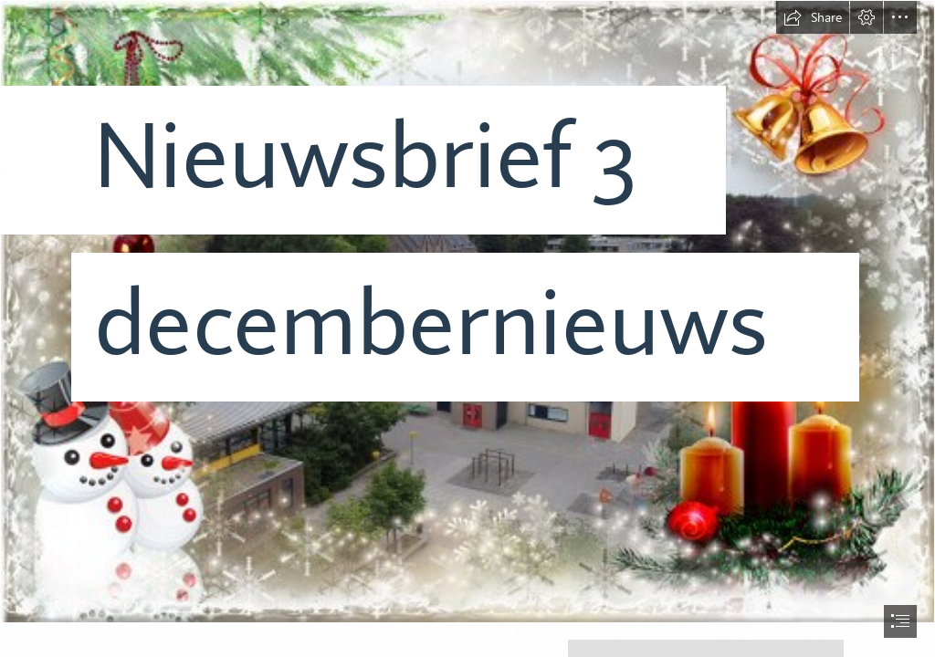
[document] (467, 328)
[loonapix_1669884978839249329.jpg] (467, 311)
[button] (812, 17)
